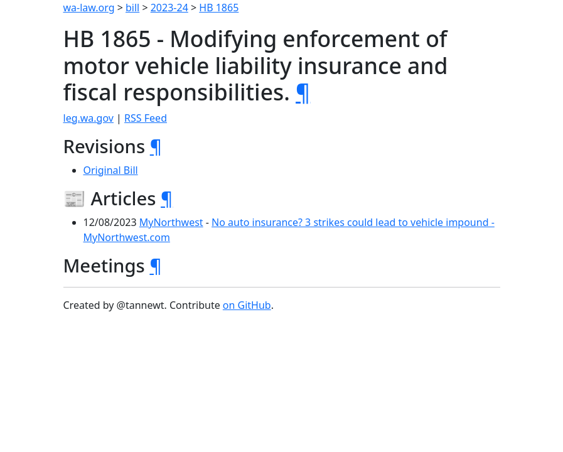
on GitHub (247, 305)
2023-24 (169, 7)
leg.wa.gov (88, 118)
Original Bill (110, 170)
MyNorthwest (171, 222)
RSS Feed (145, 118)
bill (132, 7)
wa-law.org (89, 7)
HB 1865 (219, 7)
